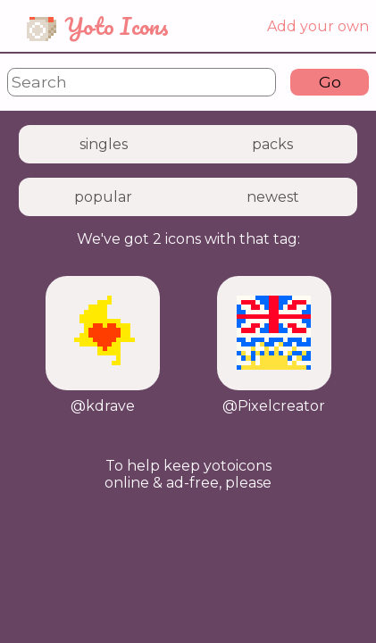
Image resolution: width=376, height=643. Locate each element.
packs (272, 144)
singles (103, 144)
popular (103, 196)
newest (272, 196)
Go (330, 81)
